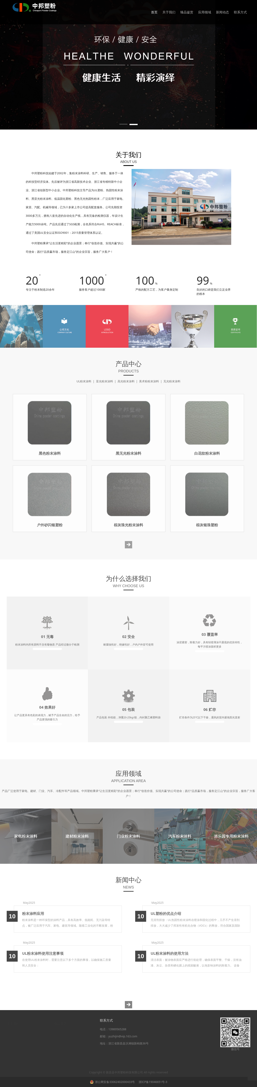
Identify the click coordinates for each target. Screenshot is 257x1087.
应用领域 (204, 12)
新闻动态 (222, 12)
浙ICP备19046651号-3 (152, 1082)
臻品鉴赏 (186, 12)
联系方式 (240, 12)
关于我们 (168, 12)
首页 (154, 12)
